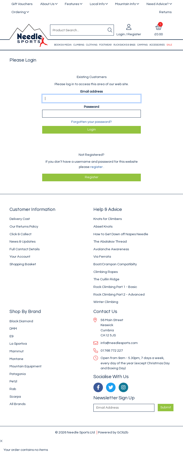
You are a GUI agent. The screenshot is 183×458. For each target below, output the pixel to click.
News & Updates (23, 241)
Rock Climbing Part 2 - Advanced (119, 294)
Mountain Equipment (25, 366)
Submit (165, 407)
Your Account (20, 256)
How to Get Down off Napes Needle (120, 234)
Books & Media (62, 45)
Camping (142, 45)
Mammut (17, 351)
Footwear (105, 45)
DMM (13, 328)
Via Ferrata (102, 256)
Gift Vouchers (21, 4)
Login (91, 129)
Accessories (157, 45)
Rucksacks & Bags (124, 45)
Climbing (78, 45)
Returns (165, 12)
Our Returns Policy (24, 226)
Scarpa (15, 396)
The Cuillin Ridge (106, 279)
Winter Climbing (105, 302)
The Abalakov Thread (110, 241)
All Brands (17, 404)
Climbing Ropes (105, 272)
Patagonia (18, 374)
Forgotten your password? (91, 122)
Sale (169, 45)
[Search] (110, 30)
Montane (16, 359)
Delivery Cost (20, 219)
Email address (91, 91)
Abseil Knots (102, 226)
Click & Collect (20, 234)
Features (72, 4)
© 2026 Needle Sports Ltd (75, 432)
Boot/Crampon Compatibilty (115, 264)
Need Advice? (158, 4)
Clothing (91, 45)
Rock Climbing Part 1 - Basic (115, 287)
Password (91, 107)
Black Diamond (21, 321)
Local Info (97, 4)
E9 (11, 336)
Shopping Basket (23, 264)
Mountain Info (125, 4)
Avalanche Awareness (111, 249)
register (96, 167)
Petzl (13, 381)
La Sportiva (18, 343)
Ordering (18, 12)
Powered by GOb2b (113, 432)
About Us (47, 4)
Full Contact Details (25, 249)
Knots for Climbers (107, 219)
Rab (13, 389)
